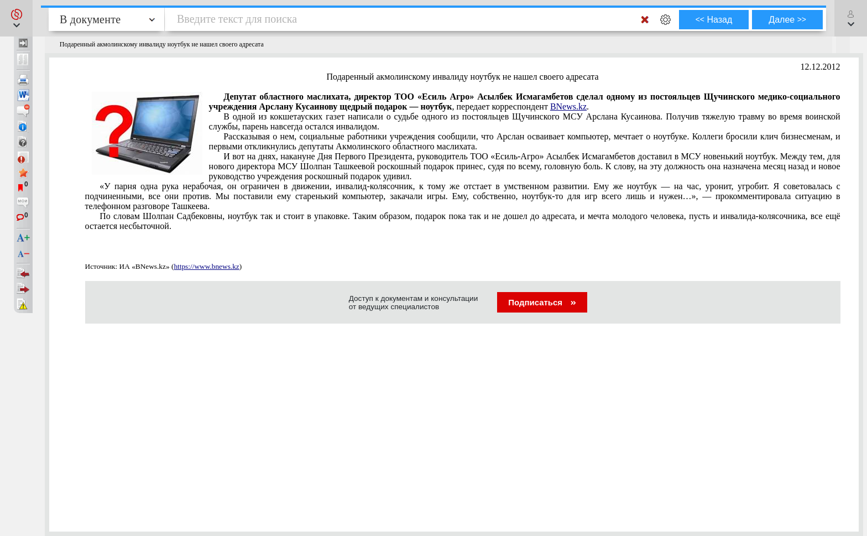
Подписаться (542, 302)
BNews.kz (568, 106)
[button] (16, 18)
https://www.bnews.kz (206, 266)
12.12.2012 (820, 66)
